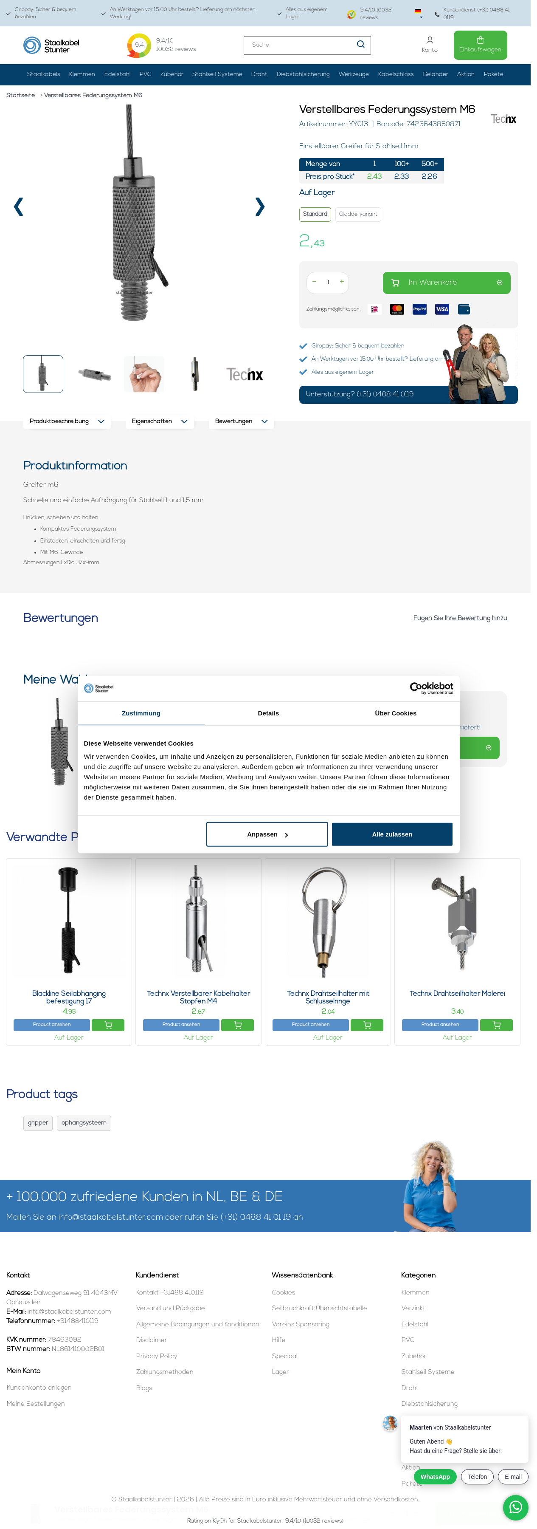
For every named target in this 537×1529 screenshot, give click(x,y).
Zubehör (171, 74)
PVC (145, 74)
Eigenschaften (160, 421)
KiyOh (220, 1521)
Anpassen (267, 834)
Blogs (144, 1388)
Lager (280, 1372)
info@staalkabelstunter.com (111, 1218)
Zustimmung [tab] (141, 712)
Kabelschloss (396, 74)
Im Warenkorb (447, 283)
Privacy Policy (156, 1357)
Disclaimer (151, 1340)
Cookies (283, 1293)
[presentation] (18, 210)
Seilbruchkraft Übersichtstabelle (319, 1309)
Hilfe (279, 1340)
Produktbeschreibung (67, 421)
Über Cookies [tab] (396, 712)
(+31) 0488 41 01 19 (255, 1218)
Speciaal (285, 1357)
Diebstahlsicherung (303, 74)
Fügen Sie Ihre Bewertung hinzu (460, 619)
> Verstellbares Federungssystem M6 (91, 96)
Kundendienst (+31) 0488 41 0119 (472, 14)
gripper (38, 1123)
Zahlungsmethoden (165, 1372)
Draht (259, 74)
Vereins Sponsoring (300, 1325)
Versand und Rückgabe (170, 1309)
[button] (43, 374)
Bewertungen (241, 421)
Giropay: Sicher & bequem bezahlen (41, 13)
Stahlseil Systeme (217, 74)
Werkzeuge (354, 74)
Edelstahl (117, 74)
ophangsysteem (84, 1123)
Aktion (466, 74)
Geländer (435, 74)
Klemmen (82, 74)
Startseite (20, 96)
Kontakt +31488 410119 (170, 1293)
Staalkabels (43, 74)
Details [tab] (268, 712)
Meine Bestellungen (36, 1404)
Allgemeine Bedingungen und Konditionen (197, 1325)
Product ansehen (51, 1025)
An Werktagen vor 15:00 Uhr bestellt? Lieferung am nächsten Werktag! (178, 13)
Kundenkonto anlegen (39, 1388)
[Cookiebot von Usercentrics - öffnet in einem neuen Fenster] (416, 688)
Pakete (493, 74)
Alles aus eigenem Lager (303, 13)
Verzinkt (413, 1309)
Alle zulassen (392, 834)
